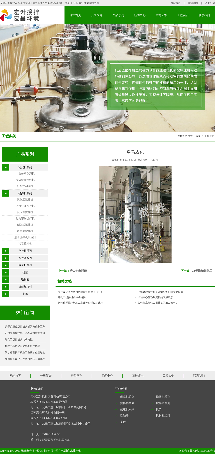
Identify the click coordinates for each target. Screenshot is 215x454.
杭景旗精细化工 (202, 270)
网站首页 (176, 3)
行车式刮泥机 (25, 186)
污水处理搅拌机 (25, 205)
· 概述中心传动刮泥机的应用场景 (22, 346)
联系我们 (204, 15)
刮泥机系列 (25, 167)
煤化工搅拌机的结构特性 (72, 297)
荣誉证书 (161, 15)
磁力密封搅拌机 (25, 218)
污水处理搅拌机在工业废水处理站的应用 (80, 302)
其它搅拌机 (25, 243)
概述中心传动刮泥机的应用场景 (155, 297)
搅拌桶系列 (25, 250)
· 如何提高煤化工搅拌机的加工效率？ (24, 359)
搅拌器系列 (25, 258)
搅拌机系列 (25, 193)
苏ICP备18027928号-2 (202, 450)
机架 (25, 272)
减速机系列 (25, 265)
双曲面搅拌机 (25, 231)
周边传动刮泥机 (25, 179)
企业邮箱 (210, 3)
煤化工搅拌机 (25, 199)
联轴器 (25, 279)
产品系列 (118, 15)
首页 (198, 136)
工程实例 (182, 15)
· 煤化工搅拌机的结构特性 (18, 339)
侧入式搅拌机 (25, 224)
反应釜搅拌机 (25, 212)
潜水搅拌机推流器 (25, 237)
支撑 (25, 293)
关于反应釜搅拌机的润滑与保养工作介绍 (80, 292)
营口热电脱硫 (78, 270)
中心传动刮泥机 (25, 173)
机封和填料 (25, 286)
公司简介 (96, 15)
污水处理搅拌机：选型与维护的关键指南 (160, 292)
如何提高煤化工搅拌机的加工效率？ (158, 302)
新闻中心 (139, 15)
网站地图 (193, 3)
